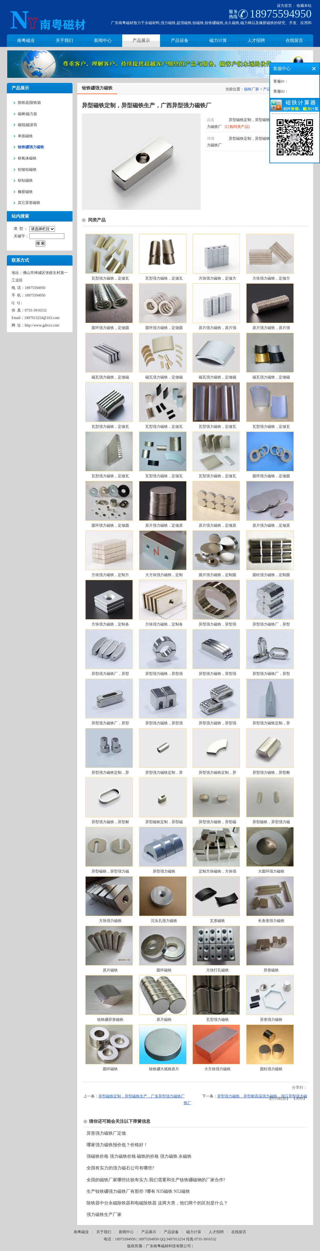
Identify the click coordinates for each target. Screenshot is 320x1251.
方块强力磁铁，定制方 (110, 575)
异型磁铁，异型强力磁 (271, 822)
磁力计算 (193, 1232)
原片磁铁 (110, 970)
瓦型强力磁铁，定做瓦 (110, 278)
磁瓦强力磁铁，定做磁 (110, 377)
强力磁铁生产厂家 (104, 1214)
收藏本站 (304, 5)
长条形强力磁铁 (271, 921)
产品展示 (148, 1232)
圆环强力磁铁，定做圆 (110, 328)
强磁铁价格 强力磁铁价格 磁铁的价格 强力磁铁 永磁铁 (139, 1156)
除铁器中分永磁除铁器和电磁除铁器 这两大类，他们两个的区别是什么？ (157, 1203)
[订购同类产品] (237, 126)
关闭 (299, 1098)
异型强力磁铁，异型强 (217, 624)
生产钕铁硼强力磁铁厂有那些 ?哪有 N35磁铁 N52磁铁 (138, 1191)
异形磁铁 (271, 970)
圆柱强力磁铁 (271, 1069)
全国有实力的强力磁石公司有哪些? (120, 1168)
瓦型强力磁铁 (217, 1019)
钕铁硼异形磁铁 (110, 1019)
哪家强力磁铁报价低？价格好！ (117, 1144)
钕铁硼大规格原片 (164, 1069)
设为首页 (284, 5)
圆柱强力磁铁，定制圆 (271, 575)
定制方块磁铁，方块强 (217, 871)
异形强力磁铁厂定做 (106, 1133)
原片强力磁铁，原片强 (217, 328)
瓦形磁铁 (217, 921)
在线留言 (238, 1232)
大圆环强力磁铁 (271, 871)
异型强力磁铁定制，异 (271, 723)
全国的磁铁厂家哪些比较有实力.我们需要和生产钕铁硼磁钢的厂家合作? (156, 1180)
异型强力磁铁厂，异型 (271, 624)
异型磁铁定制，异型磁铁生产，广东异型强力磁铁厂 (141, 1096)
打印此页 (278, 1098)
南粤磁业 (81, 1232)
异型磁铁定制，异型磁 (164, 822)
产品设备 (171, 1232)
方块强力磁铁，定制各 (110, 624)
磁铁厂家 (251, 89)
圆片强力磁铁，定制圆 (217, 575)
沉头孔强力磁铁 (164, 921)
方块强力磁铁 (110, 921)
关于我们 (103, 1232)
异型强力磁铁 (164, 871)
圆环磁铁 (164, 970)
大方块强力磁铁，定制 (164, 575)
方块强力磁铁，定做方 (217, 278)
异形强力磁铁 (271, 1019)
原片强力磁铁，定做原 (164, 525)
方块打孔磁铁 (217, 970)
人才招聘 (216, 1232)
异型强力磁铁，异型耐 (271, 772)
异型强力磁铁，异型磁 (217, 822)
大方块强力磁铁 (217, 1069)
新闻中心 (126, 1232)
